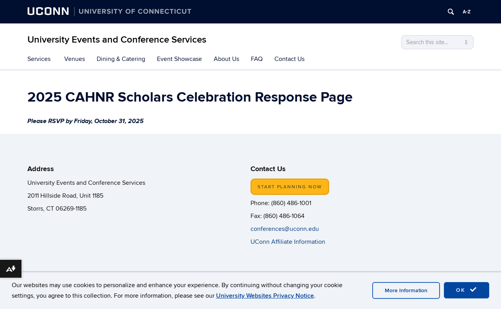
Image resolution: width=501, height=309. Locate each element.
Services (38, 59)
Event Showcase (179, 59)
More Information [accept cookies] (406, 290)
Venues (74, 59)
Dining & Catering (121, 59)
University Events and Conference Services (116, 39)
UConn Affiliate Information (288, 242)
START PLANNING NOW (290, 187)
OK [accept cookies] (466, 289)
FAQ (257, 59)
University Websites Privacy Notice (265, 296)
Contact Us (289, 59)
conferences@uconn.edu (284, 229)
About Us (226, 59)
